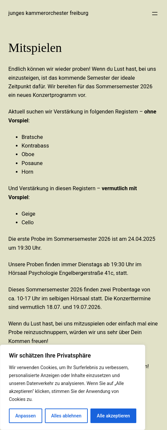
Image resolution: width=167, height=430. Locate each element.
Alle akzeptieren (113, 415)
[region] (72, 387)
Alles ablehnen (66, 415)
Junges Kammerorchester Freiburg (48, 13)
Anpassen (25, 415)
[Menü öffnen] (155, 14)
